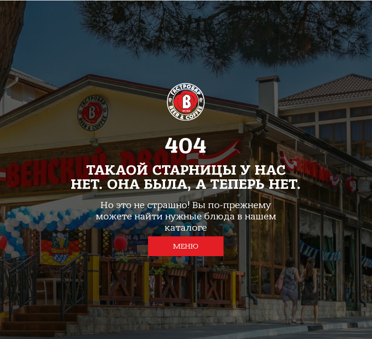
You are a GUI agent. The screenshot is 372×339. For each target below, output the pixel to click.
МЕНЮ (185, 246)
